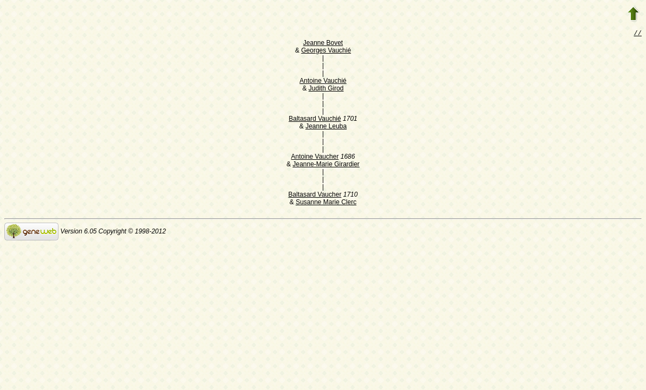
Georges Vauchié (326, 51)
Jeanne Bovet (323, 44)
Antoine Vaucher (315, 157)
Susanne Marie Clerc (326, 203)
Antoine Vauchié (323, 82)
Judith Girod (326, 89)
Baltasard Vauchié (315, 119)
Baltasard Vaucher (315, 195)
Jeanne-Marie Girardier (325, 165)
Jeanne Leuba (326, 127)
